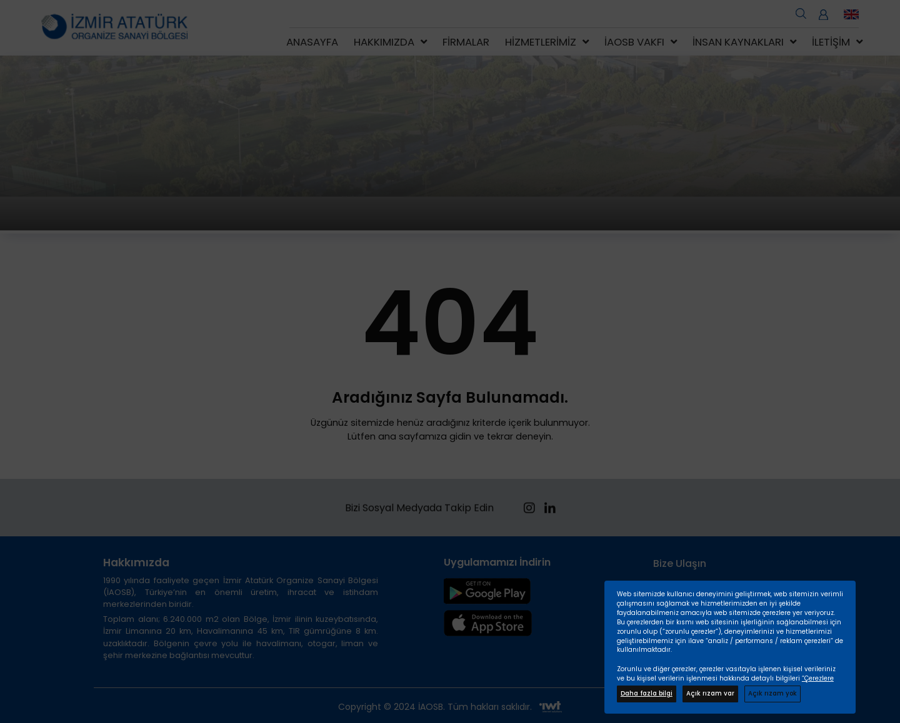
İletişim (831, 41)
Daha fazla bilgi (646, 693)
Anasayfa (312, 41)
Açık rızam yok (772, 693)
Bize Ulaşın (679, 563)
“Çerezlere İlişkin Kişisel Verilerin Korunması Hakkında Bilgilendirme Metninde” (725, 683)
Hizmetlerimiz (540, 41)
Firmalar (465, 41)
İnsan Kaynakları (738, 41)
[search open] (801, 12)
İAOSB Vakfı (634, 41)
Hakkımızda (384, 41)
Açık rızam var (710, 693)
